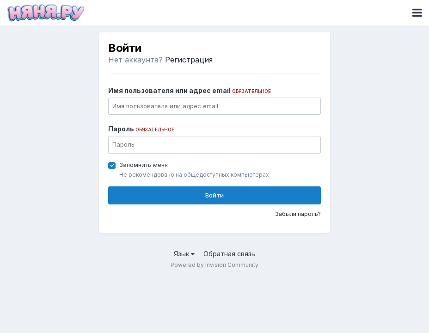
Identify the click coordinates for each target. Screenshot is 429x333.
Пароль (141, 129)
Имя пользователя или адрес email (189, 90)
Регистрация (189, 59)
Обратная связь (229, 254)
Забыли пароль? (298, 213)
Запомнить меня (143, 164)
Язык (184, 254)
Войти (214, 195)
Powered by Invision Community (214, 264)
